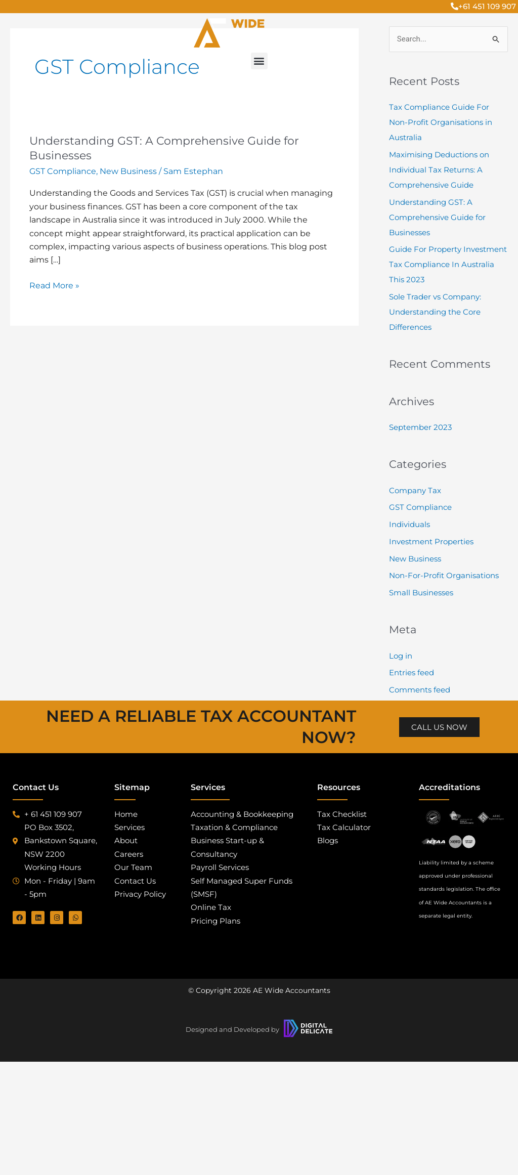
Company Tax (415, 490)
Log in (400, 656)
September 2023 (420, 427)
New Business (128, 171)
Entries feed (411, 672)
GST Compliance (62, 171)
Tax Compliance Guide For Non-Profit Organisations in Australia (440, 122)
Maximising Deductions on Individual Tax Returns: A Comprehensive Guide (439, 170)
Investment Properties (431, 541)
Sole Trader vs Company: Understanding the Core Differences (435, 312)
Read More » (54, 284)
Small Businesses (421, 592)
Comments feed (419, 689)
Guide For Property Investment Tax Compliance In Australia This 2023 (448, 264)
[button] (259, 61)
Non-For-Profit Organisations (444, 575)
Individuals (409, 524)
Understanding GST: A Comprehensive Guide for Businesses (437, 217)
